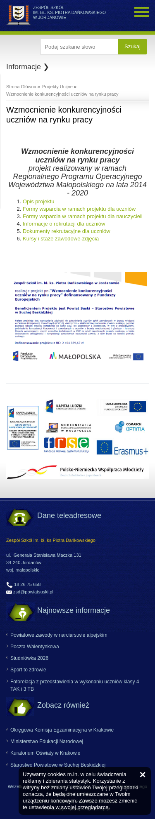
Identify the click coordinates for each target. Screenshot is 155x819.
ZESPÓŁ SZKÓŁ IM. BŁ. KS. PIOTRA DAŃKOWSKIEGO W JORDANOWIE (69, 12)
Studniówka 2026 (29, 658)
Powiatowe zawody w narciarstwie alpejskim (58, 635)
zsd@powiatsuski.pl (33, 591)
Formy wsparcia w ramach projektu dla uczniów (79, 209)
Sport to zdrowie (28, 670)
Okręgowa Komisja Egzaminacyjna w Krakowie (62, 730)
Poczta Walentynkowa (34, 647)
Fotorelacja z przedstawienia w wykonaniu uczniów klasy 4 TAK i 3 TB (74, 685)
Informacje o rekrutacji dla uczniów (64, 224)
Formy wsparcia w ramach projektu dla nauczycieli (83, 216)
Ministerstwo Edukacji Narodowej (46, 741)
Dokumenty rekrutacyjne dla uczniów (66, 231)
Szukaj (132, 46)
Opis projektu (39, 201)
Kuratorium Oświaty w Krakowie (45, 753)
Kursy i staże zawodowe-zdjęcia (61, 238)
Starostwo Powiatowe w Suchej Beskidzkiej (57, 765)
